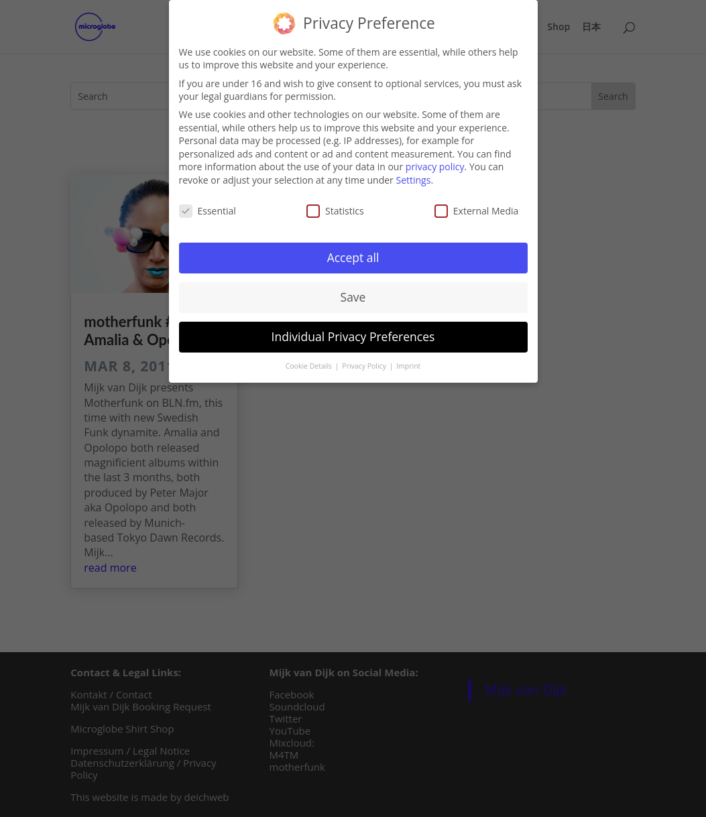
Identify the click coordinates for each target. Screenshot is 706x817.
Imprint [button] (408, 364)
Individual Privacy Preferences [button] (353, 335)
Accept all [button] (353, 256)
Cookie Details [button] (310, 364)
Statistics (335, 208)
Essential (207, 208)
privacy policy (435, 165)
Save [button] (353, 296)
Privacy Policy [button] (365, 364)
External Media (476, 208)
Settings (413, 178)
